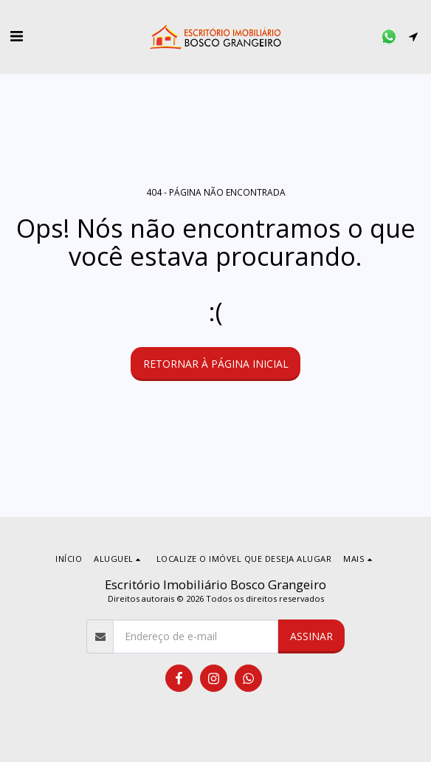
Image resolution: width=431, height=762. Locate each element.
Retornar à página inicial (216, 364)
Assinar (311, 636)
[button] (16, 36)
